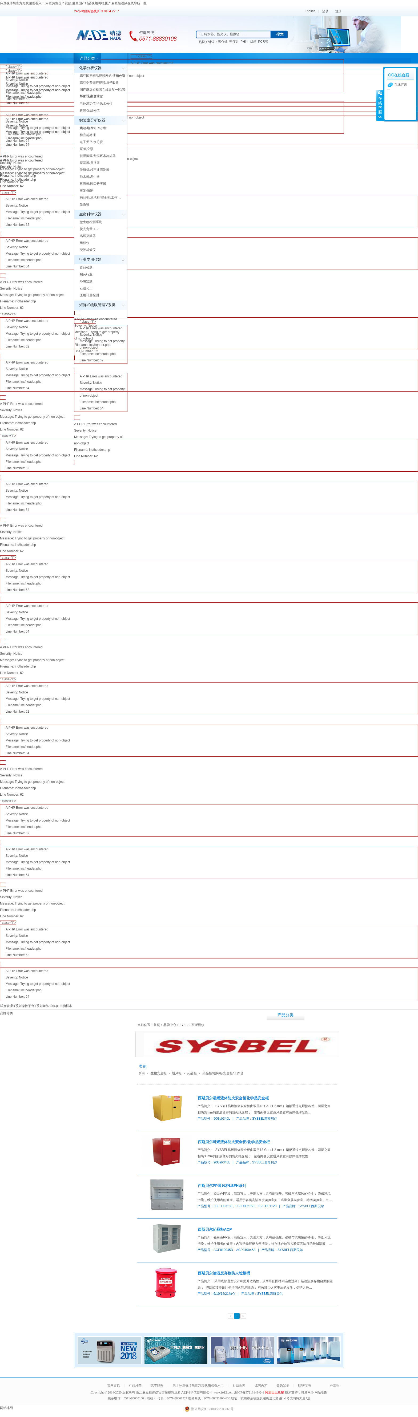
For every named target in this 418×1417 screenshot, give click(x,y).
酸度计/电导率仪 (91, 96)
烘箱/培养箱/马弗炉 (93, 128)
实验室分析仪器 (92, 120)
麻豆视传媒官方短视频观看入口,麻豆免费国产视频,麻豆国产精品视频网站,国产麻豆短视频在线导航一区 (73, 3)
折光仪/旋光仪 (90, 110)
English (310, 11)
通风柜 (177, 1073)
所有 (142, 1073)
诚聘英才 (261, 1385)
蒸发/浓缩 (86, 190)
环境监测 (86, 281)
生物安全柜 (159, 1073)
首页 (157, 1025)
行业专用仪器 (90, 260)
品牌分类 (6, 1013)
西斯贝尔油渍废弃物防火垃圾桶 (224, 1273)
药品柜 (192, 1073)
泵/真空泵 (86, 149)
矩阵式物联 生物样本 (57, 1006)
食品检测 (86, 267)
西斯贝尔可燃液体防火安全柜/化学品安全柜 (234, 1142)
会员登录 (282, 1385)
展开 (379, 105)
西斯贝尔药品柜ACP (215, 1229)
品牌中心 (169, 1025)
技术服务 (323, 1015)
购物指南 (304, 1385)
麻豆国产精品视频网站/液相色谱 (102, 76)
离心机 (222, 42)
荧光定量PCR (89, 229)
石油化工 (86, 288)
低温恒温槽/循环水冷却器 (98, 156)
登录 (325, 11)
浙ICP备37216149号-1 (249, 1392)
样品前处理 (88, 135)
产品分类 (87, 58)
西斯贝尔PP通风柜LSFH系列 (222, 1185)
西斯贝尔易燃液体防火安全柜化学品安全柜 (233, 1098)
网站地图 (321, 1392)
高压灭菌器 (88, 236)
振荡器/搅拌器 (90, 163)
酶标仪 (84, 243)
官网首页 (113, 1385)
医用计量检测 (89, 295)
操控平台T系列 (32, 1006)
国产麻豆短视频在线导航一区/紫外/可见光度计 (102, 93)
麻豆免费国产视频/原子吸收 (99, 83)
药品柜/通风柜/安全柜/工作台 (222, 1073)
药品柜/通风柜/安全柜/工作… (100, 197)
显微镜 (84, 204)
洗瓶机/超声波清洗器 (94, 170)
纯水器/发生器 (90, 177)
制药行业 (86, 274)
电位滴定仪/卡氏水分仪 (96, 103)
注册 (338, 11)
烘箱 (253, 42)
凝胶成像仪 (88, 250)
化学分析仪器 (90, 68)
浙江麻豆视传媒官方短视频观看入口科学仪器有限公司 (174, 1392)
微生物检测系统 (91, 222)
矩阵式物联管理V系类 (97, 305)
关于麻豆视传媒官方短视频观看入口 (361, 1020)
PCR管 (263, 42)
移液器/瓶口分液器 (93, 183)
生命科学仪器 (90, 214)
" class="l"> (209, 73)
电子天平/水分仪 (91, 142)
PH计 (244, 42)
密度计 (234, 42)
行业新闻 (399, 1015)
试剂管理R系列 (11, 1006)
